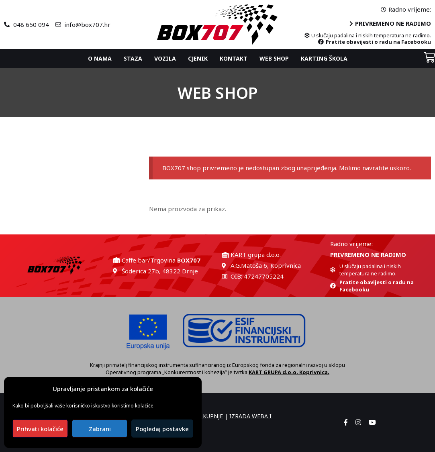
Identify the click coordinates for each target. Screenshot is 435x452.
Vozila (165, 58)
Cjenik (198, 58)
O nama (100, 58)
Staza (133, 58)
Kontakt (233, 58)
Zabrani (100, 429)
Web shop (274, 58)
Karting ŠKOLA (324, 58)
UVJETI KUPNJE (203, 416)
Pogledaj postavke (162, 429)
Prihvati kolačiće (40, 429)
